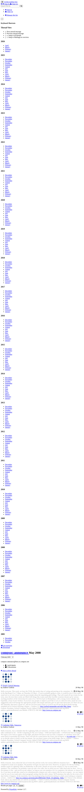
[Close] (2, 19)
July (6, 69)
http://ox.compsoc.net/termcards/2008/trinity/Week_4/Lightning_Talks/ (40, 778)
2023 (3, 113)
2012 (3, 431)
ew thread (8, 671)
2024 (3, 84)
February (8, 49)
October (7, 63)
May (6, 72)
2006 (3, 605)
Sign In (8, 10)
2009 (3, 518)
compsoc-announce (15, 652)
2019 (3, 229)
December (8, 59)
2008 (3, 547)
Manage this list (11, 15)
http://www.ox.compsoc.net (52, 710)
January (7, 51)
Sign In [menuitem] (6, 4)
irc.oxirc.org (71, 736)
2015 (3, 345)
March (7, 47)
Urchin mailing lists (10, 2)
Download (5, 647)
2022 (3, 142)
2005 (3, 634)
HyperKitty (13, 789)
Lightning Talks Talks (9, 757)
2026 (3, 41)
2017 (3, 287)
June (6, 70)
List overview (6, 645)
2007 (3, 576)
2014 (3, 373)
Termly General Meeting (10, 685)
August (7, 67)
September (8, 65)
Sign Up (9, 12)
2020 (3, 200)
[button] (2, 4)
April (7, 45)
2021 (3, 171)
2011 (3, 460)
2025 (3, 55)
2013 (3, 402)
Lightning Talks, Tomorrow (11, 725)
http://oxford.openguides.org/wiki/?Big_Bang (55, 706)
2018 (3, 258)
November (8, 61)
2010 (3, 489)
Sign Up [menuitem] (14, 4)
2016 (3, 316)
